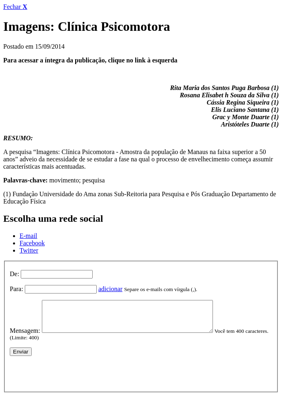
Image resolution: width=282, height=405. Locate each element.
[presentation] (71, 378)
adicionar (110, 288)
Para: (16, 288)
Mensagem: (25, 336)
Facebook (32, 243)
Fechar (15, 6)
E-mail (28, 235)
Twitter (29, 250)
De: (14, 273)
